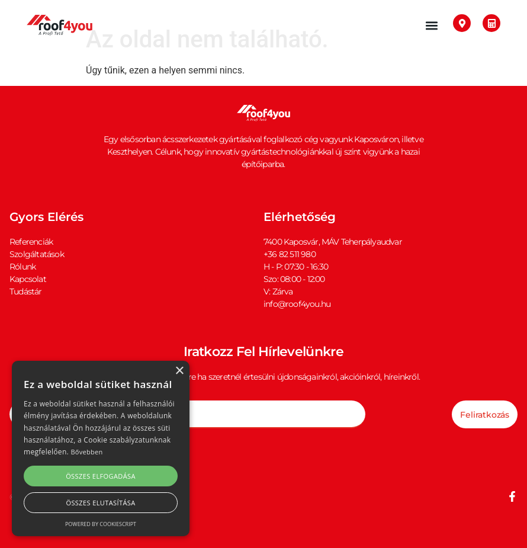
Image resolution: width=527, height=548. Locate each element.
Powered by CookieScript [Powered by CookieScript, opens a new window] (100, 524)
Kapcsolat (27, 279)
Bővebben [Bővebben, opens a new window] (86, 451)
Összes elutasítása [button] (100, 502)
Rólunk (22, 266)
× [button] (179, 371)
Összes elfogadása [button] (101, 476)
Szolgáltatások (36, 254)
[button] (431, 25)
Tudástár (25, 291)
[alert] (100, 448)
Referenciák (31, 241)
